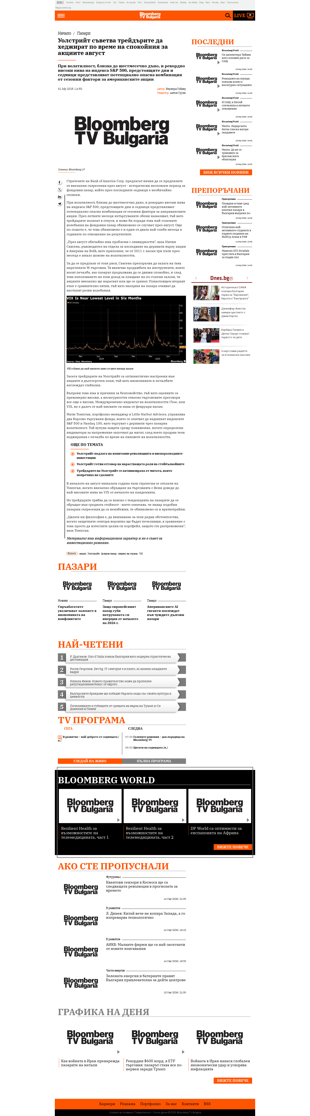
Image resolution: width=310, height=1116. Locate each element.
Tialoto (121, 2)
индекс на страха (127, 553)
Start (208, 2)
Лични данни (160, 1112)
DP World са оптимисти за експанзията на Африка (216, 830)
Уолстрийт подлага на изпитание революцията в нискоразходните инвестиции (130, 456)
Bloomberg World (230, 50)
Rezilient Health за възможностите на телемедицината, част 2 (150, 832)
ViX (141, 553)
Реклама (127, 1104)
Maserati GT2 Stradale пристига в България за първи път (235, 254)
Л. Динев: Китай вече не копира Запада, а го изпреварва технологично (145, 915)
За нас (171, 1104)
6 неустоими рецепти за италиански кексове (221, 356)
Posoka (215, 2)
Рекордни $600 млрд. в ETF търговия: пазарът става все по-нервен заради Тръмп (154, 1065)
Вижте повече (233, 847)
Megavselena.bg (63, 8)
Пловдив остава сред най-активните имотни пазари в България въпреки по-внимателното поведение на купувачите (236, 213)
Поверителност (142, 1112)
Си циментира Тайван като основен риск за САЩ (236, 58)
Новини (63, 600)
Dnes (78, 2)
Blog (201, 2)
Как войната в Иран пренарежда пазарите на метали (90, 1063)
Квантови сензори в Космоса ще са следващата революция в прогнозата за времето (142, 886)
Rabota (183, 2)
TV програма (91, 720)
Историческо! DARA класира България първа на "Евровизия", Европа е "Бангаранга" (221, 293)
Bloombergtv (88, 2)
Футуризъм (113, 877)
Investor (70, 2)
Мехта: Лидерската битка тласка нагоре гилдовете (235, 129)
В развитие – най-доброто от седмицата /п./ (88, 738)
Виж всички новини (226, 172)
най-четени (90, 644)
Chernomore (232, 2)
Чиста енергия (115, 970)
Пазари (77, 566)
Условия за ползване (121, 1112)
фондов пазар (109, 553)
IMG (61, 2)
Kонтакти (190, 1104)
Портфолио (150, 1104)
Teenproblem (150, 2)
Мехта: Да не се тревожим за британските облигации (232, 154)
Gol (114, 2)
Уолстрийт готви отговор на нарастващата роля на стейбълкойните (130, 464)
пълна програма (154, 761)
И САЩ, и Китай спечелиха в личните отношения (236, 105)
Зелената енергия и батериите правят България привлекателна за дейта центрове (146, 978)
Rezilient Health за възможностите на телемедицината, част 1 (85, 832)
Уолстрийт (94, 553)
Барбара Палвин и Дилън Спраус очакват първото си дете (221, 335)
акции (82, 553)
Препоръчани (220, 190)
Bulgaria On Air (103, 2)
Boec (223, 2)
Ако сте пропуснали (113, 866)
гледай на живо (89, 761)
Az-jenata (131, 2)
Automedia (163, 2)
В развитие (113, 908)
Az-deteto (193, 2)
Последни (212, 41)
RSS (207, 1104)
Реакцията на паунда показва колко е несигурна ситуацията (237, 82)
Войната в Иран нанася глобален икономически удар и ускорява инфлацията (220, 1065)
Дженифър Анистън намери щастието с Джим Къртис (219, 314)
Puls (140, 2)
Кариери (107, 1104)
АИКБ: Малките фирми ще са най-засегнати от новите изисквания (145, 947)
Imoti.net (174, 2)
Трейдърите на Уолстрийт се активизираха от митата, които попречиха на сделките (124, 473)
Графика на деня (103, 1012)
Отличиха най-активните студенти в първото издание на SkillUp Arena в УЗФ (236, 232)
